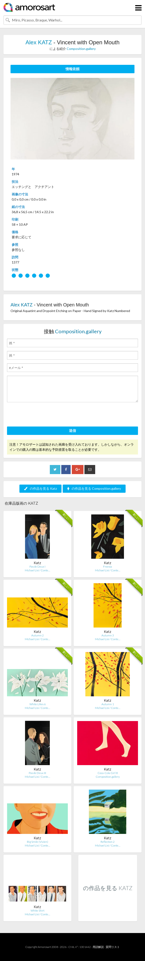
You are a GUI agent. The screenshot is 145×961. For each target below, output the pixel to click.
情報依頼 (72, 69)
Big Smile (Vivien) (37, 841)
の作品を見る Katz (40, 488)
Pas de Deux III (37, 773)
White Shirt (37, 910)
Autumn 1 (108, 704)
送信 (72, 430)
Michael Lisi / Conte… (37, 570)
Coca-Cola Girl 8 (108, 773)
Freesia (107, 566)
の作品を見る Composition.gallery (94, 488)
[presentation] (42, 415)
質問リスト (113, 947)
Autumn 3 (108, 635)
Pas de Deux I (37, 566)
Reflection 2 (108, 841)
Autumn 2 (37, 635)
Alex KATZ (38, 42)
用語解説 (98, 947)
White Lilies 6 (37, 704)
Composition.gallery (81, 49)
